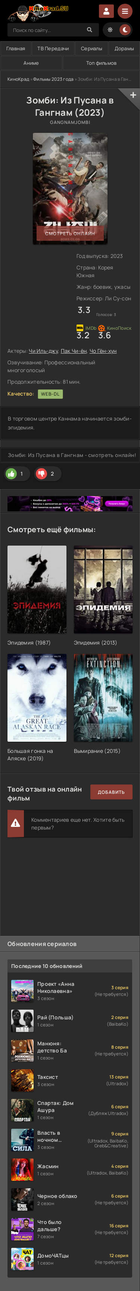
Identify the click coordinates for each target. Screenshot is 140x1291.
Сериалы (91, 48)
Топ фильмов (101, 63)
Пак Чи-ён (74, 350)
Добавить (111, 792)
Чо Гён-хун (103, 350)
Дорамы (124, 48)
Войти (106, 11)
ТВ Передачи (53, 48)
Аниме (31, 63)
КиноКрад (18, 79)
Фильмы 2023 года (53, 79)
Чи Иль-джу (43, 350)
